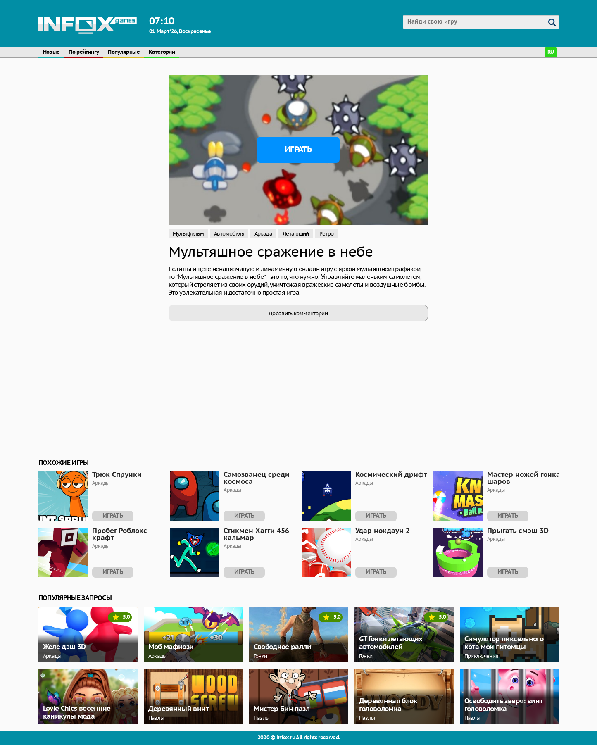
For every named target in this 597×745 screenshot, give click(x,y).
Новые (51, 52)
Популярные (124, 52)
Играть (298, 150)
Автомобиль (229, 233)
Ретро (326, 233)
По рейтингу (84, 52)
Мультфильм (188, 233)
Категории (162, 52)
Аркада (263, 233)
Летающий (296, 233)
